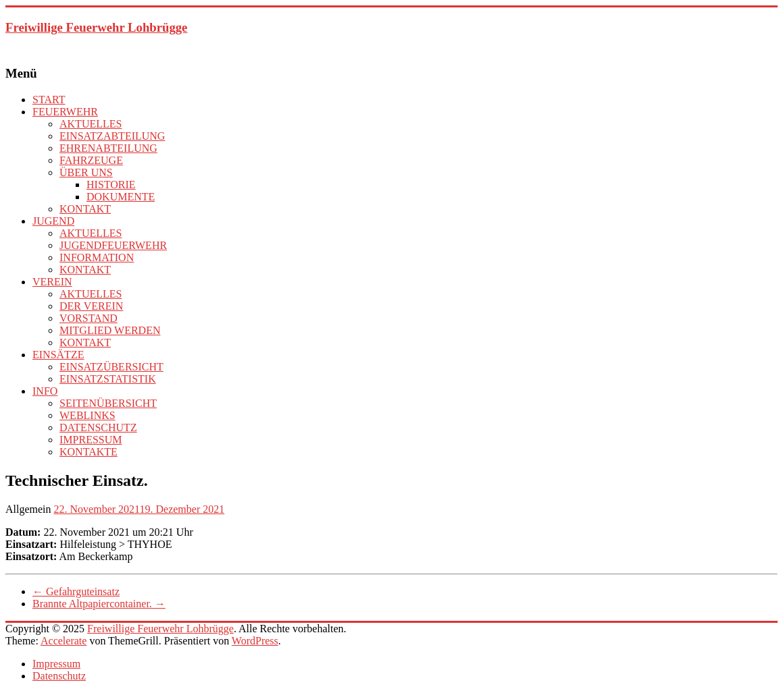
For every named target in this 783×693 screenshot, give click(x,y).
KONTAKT (85, 209)
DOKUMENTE (120, 196)
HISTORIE (111, 184)
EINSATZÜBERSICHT (111, 366)
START (48, 99)
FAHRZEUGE (91, 160)
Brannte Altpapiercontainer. (99, 603)
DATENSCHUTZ (98, 427)
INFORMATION (96, 257)
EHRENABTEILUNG (108, 148)
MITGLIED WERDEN (109, 330)
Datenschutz (59, 676)
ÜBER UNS (86, 172)
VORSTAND (88, 318)
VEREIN (52, 281)
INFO (44, 391)
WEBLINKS (87, 415)
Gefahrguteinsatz (76, 591)
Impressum (56, 663)
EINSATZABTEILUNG (112, 136)
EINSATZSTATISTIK (107, 379)
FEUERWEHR (65, 111)
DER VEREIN (91, 306)
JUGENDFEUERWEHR (113, 245)
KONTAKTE (88, 452)
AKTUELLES (90, 124)
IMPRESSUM (90, 439)
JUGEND (53, 221)
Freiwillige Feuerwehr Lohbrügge (96, 27)
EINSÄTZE (58, 354)
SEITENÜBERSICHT (108, 403)
